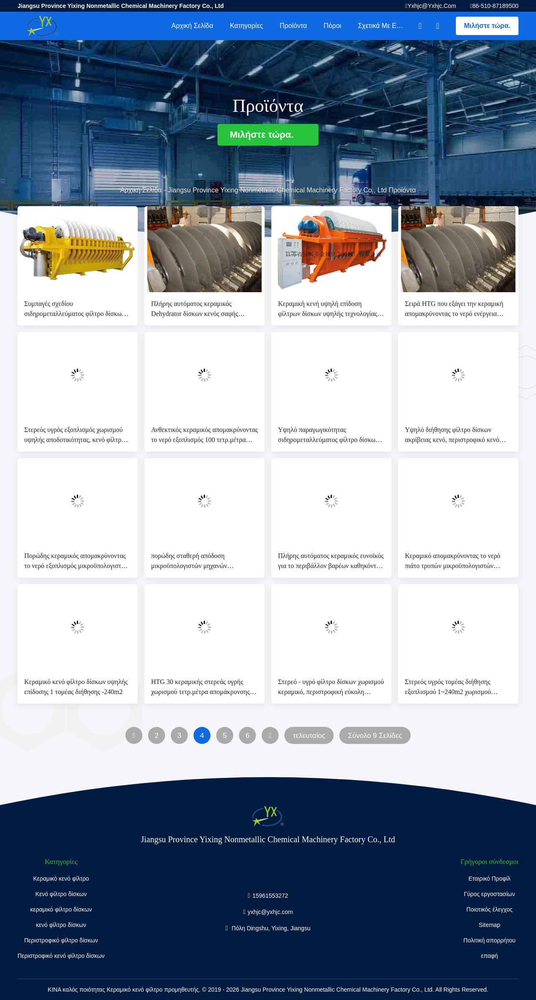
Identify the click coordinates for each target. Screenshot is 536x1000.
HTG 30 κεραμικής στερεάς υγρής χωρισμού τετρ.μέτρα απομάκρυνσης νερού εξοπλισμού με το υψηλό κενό (200, 687)
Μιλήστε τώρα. (487, 25)
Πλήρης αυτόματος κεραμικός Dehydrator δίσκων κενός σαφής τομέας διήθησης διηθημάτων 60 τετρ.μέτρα (194, 309)
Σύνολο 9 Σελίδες (375, 736)
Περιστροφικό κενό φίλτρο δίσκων (61, 955)
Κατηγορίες (246, 25)
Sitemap (489, 925)
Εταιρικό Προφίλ (489, 878)
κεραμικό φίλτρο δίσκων (61, 909)
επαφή (489, 955)
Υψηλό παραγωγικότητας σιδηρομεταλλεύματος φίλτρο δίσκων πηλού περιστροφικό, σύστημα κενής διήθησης (328, 435)
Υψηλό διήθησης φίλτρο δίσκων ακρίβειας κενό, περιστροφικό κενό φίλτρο (452, 435)
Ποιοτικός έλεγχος (489, 909)
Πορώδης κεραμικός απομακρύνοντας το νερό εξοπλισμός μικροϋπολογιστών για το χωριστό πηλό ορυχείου (76, 561)
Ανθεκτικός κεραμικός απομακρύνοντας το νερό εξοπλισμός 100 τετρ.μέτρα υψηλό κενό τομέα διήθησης (204, 435)
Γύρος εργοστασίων (489, 894)
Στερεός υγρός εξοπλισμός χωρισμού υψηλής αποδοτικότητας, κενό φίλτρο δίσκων (74, 435)
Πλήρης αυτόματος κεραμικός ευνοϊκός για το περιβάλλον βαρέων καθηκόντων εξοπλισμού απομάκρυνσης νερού (331, 561)
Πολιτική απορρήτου (489, 940)
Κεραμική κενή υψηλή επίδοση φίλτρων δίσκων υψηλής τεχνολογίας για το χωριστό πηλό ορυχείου (327, 309)
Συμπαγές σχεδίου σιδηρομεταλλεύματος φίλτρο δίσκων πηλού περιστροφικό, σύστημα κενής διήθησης (74, 309)
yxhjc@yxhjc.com (431, 6)
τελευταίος (309, 736)
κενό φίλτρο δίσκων (61, 925)
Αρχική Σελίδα (192, 25)
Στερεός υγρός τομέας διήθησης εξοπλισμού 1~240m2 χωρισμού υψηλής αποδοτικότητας (448, 687)
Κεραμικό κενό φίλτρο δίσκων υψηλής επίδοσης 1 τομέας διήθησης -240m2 (76, 686)
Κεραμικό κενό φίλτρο (61, 878)
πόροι (332, 25)
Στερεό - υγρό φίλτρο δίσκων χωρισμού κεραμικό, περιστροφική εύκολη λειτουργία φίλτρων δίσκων (331, 687)
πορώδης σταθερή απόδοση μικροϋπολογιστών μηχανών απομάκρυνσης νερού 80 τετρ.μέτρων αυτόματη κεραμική (201, 561)
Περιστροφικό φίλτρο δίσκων (61, 940)
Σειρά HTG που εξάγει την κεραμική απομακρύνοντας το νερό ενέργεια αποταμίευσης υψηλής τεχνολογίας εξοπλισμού (454, 309)
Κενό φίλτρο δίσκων (61, 894)
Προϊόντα (293, 25)
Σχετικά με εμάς (382, 25)
